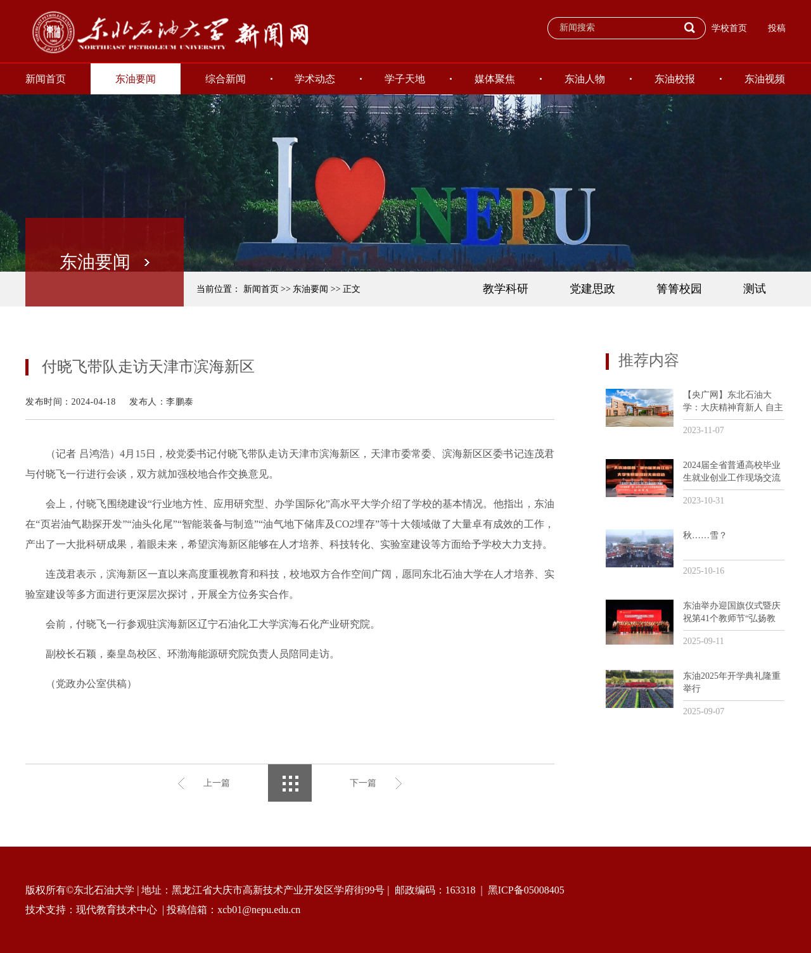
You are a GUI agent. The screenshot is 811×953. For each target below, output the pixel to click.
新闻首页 (45, 78)
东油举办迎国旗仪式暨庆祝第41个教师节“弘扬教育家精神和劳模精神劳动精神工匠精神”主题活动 (732, 612)
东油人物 (585, 78)
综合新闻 (225, 78)
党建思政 (592, 288)
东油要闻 (135, 78)
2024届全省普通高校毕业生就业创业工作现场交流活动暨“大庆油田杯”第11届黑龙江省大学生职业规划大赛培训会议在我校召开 (732, 472)
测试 (754, 288)
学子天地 (405, 78)
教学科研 (505, 288)
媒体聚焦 (495, 78)
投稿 (777, 28)
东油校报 (675, 78)
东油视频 (764, 78)
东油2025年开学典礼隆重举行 (732, 682)
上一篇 (216, 783)
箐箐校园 (679, 288)
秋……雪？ (705, 535)
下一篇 (363, 783)
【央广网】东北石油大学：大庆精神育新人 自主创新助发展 (733, 401)
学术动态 (315, 78)
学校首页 (729, 28)
